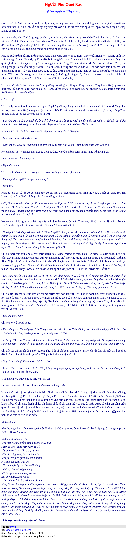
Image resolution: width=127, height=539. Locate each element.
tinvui (12, 526)
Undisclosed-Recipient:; (19, 529)
